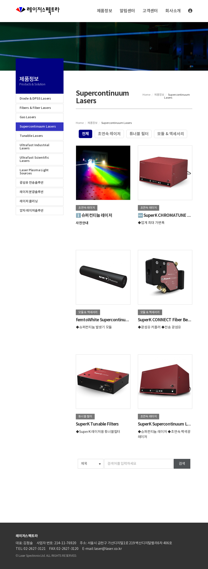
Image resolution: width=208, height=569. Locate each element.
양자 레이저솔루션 (31, 211)
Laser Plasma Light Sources (34, 171)
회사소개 (173, 11)
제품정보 (104, 11)
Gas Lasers (28, 117)
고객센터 (150, 11)
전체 (85, 133)
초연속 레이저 (109, 133)
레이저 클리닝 (29, 201)
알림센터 (127, 11)
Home (146, 94)
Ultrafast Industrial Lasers (34, 146)
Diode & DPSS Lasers (35, 99)
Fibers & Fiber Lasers (35, 108)
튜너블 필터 (139, 133)
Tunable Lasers (31, 136)
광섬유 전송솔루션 (31, 183)
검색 (182, 464)
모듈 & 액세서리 (170, 133)
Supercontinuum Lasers (38, 127)
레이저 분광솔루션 (31, 192)
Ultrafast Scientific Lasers (34, 159)
